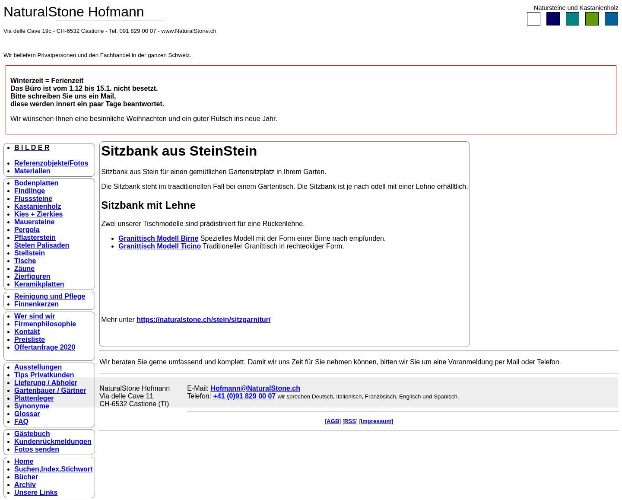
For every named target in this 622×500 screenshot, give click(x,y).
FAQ (21, 421)
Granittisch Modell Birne (158, 238)
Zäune (24, 268)
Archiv (25, 484)
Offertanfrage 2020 (44, 347)
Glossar (27, 413)
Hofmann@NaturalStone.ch (255, 388)
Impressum (376, 421)
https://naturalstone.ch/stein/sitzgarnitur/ (203, 319)
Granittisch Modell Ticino (159, 246)
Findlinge (29, 190)
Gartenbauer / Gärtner (50, 390)
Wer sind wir (34, 316)
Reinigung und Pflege (49, 296)
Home (23, 461)
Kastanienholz (37, 206)
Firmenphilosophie (45, 324)
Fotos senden (36, 449)
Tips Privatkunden (44, 375)
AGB (333, 421)
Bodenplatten (36, 183)
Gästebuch (32, 433)
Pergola (27, 229)
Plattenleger (34, 398)
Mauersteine (34, 222)
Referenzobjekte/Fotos (51, 163)
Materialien (32, 171)
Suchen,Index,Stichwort (53, 469)
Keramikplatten (39, 284)
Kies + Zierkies (38, 214)
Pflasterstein (35, 237)
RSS (350, 421)
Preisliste (29, 339)
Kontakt (27, 331)
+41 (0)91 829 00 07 (244, 396)
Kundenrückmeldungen (53, 441)
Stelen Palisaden (41, 245)
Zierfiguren (32, 276)
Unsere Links (35, 492)
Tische (25, 260)
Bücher (26, 477)
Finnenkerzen (36, 304)
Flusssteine (33, 198)
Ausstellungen (38, 367)
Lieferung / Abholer (45, 382)
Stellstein (29, 253)
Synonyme (31, 406)
